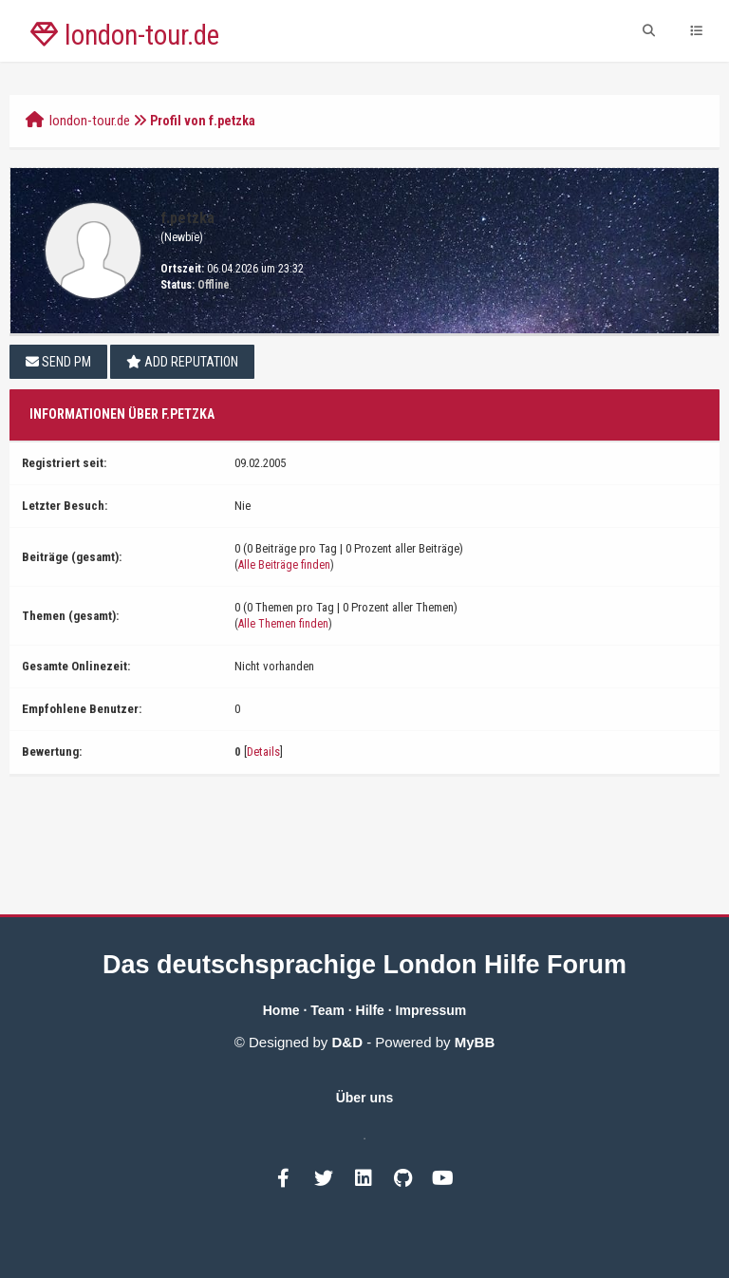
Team (327, 1010)
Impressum (431, 1010)
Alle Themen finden (283, 623)
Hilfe (370, 1010)
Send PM (58, 361)
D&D (348, 1042)
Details (263, 751)
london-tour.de (89, 120)
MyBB (475, 1042)
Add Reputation (182, 361)
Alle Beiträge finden (284, 565)
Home (281, 1010)
